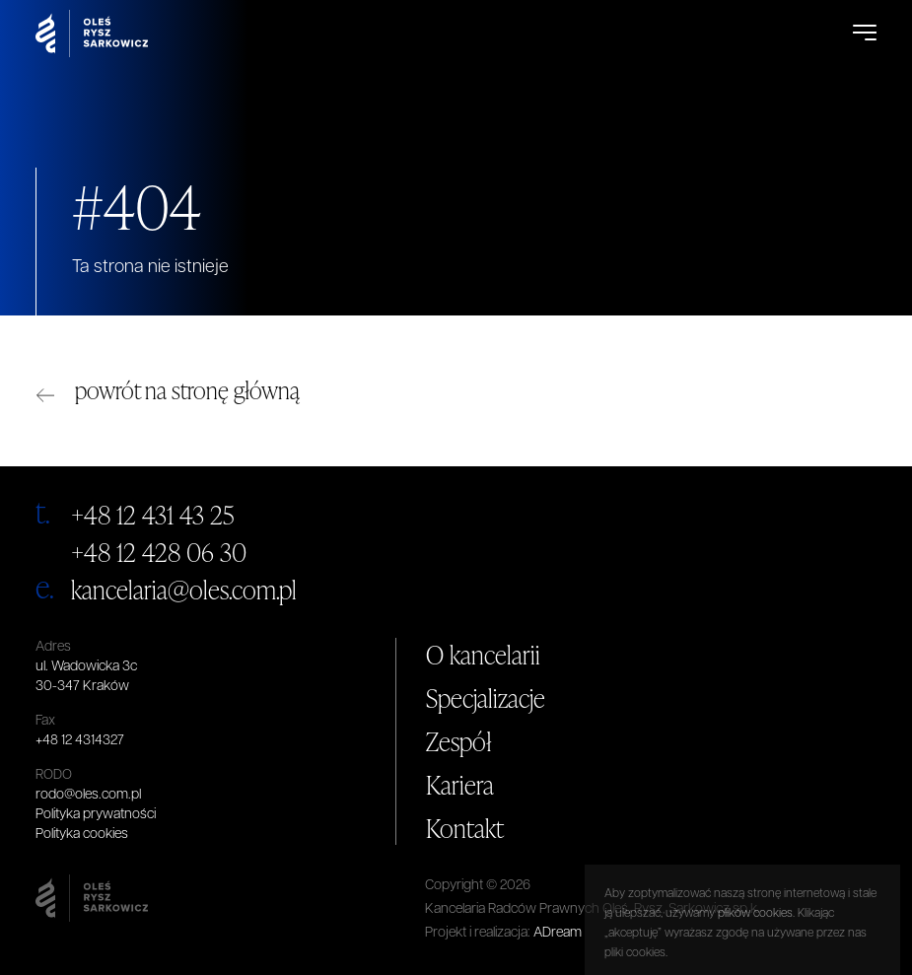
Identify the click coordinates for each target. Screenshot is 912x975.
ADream (557, 933)
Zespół (459, 741)
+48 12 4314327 (79, 740)
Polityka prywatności (95, 814)
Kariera (460, 784)
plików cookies (755, 961)
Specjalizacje (485, 698)
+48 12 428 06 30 (158, 552)
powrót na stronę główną (187, 390)
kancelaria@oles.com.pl (184, 589)
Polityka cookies (81, 834)
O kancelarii (483, 654)
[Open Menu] (865, 33)
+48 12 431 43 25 (153, 514)
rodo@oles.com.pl (88, 795)
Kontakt (465, 828)
